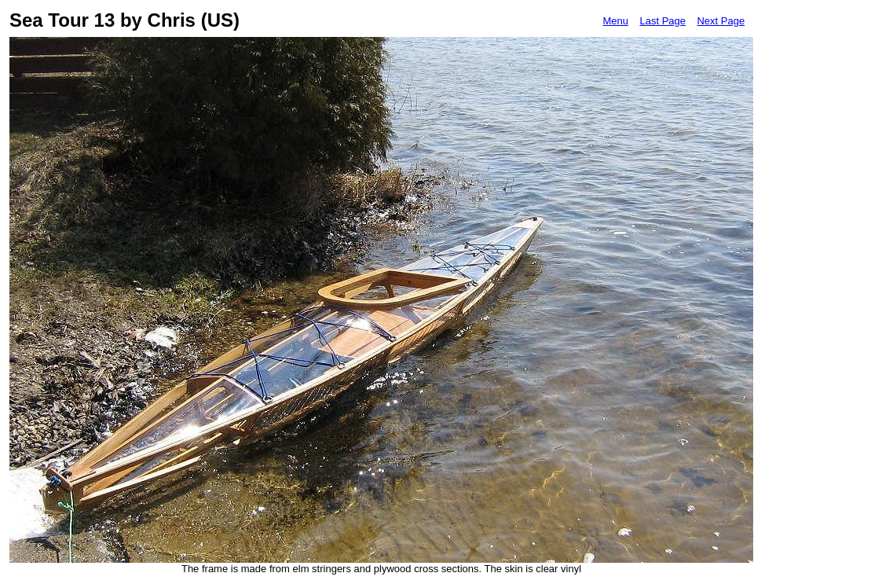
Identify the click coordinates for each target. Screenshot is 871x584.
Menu (615, 21)
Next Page (721, 21)
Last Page (662, 21)
